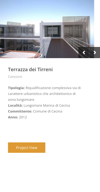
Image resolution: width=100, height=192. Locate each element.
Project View (26, 147)
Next (94, 52)
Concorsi (15, 76)
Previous (83, 52)
